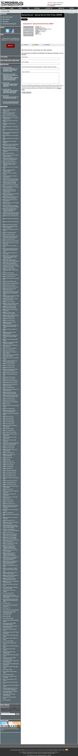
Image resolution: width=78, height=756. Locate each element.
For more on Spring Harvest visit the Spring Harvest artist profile (11, 102)
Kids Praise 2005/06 (9, 379)
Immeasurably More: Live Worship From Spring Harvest (10, 159)
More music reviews (7, 17)
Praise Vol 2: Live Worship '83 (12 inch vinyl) (10, 582)
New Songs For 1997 (9, 474)
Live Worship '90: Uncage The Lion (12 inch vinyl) (10, 543)
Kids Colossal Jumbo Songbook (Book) (9, 333)
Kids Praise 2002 (8, 420)
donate (71, 8)
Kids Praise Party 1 (9, 367)
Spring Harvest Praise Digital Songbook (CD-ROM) (9, 182)
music (19, 8)
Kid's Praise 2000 (8, 447)
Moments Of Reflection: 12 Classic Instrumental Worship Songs (10, 326)
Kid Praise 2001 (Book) (8, 641)
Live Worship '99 (8, 452)
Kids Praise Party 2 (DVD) (10, 184)
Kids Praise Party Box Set (10, 287)
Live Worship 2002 (8, 421)
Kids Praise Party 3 (9, 318)
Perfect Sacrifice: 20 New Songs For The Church (10, 299)
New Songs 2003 (7, 614)
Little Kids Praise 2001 (9, 432)
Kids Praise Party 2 (9, 350)
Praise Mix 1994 (8, 500)
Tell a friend (46, 44)
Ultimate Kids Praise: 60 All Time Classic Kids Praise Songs (10, 396)
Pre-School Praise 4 (9, 301)
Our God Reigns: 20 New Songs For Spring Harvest (10, 370)
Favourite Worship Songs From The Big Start (10, 227)
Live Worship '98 (8, 466)
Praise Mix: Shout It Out (10, 480)
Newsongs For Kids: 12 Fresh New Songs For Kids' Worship (10, 164)
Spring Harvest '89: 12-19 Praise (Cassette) (10, 551)
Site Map (55, 750)
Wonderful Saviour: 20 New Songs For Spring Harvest (10, 316)
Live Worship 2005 (8, 387)
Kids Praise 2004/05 (9, 400)
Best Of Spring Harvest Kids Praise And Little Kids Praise (11, 443)
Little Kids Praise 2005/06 (10, 380)
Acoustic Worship (8, 272)
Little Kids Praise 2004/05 (10, 401)
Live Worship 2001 (8, 430)
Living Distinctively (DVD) (10, 274)
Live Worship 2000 (8, 446)
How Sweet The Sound (9, 348)
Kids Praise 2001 (8, 428)
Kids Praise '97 (8, 468)
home (3, 8)
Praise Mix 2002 (8, 416)
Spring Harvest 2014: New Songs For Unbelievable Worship (10, 179)
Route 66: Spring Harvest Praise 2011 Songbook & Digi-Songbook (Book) (10, 257)
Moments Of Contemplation (10, 283)
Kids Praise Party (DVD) (10, 224)
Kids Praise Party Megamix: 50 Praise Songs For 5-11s (10, 145)
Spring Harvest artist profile (9, 23)
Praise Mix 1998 (8, 464)
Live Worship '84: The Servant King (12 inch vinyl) (9, 579)
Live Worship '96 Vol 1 (9, 482)
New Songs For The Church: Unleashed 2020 (9, 113)
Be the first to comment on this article (37, 50)
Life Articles (5, 21)
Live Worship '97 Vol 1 (9, 475)
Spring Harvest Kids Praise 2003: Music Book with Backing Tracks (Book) (10, 600)
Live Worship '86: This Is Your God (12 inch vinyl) (10, 573)
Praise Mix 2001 (6, 603)
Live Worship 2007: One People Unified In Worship (10, 361)
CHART (61, 2)
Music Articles (6, 19)
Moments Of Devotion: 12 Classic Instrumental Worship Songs (10, 336)
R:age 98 (6, 459)
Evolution (6, 403)
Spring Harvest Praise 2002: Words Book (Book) (9, 612)
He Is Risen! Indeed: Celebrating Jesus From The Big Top (10, 270)
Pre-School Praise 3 (9, 320)
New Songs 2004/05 (7, 669)
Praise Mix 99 (7, 457)
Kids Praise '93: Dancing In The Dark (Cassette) (10, 523)
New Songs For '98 (9, 463)
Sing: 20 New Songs (9, 377)
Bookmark (35, 44)
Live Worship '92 (8, 532)
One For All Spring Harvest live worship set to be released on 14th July (10, 97)
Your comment (26, 72)
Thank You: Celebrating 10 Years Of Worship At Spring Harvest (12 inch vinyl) (10, 558)
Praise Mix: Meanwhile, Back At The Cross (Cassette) (10, 538)
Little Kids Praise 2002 (8, 593)
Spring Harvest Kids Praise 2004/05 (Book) (9, 695)
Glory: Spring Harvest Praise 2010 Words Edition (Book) (10, 260)
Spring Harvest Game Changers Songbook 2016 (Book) (10, 148)
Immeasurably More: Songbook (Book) (9, 170)
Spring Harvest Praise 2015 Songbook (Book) (10, 156)
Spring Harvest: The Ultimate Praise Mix (9, 455)
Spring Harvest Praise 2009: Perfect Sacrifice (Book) (11, 296)
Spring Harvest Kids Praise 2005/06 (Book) (9, 652)
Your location (25, 62)
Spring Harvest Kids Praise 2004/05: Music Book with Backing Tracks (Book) (11, 596)
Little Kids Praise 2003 (8, 618)
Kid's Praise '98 (8, 461)
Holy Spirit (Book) (8, 153)
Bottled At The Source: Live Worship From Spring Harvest (10, 197)
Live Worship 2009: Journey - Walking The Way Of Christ (11, 304)
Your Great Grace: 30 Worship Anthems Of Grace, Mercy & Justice (9, 191)
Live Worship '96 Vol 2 (9, 484)
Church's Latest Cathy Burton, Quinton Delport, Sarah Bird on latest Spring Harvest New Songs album (10, 91)
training (36, 8)
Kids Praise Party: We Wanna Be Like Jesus (9, 289)
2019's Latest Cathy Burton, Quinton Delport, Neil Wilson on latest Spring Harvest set (10, 84)
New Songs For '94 (9, 503)
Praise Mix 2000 (6, 700)
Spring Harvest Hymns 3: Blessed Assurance (10, 385)
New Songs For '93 (9, 520)
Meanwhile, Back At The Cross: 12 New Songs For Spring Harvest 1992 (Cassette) (10, 526)
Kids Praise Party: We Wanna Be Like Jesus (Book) (9, 307)
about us (60, 8)
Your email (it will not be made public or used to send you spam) (39, 67)
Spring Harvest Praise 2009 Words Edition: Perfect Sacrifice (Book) (10, 293)
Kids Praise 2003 (7, 616)
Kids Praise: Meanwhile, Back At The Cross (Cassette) (10, 535)
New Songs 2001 (8, 423)
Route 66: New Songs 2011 (10, 241)
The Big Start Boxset (9, 161)
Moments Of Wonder (9, 285)
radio (11, 8)
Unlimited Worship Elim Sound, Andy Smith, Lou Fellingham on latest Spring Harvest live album (10, 69)
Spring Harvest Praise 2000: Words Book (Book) (9, 658)
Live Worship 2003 (8, 408)
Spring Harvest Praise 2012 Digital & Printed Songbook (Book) (11, 213)
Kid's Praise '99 (6, 608)
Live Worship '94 (8, 501)
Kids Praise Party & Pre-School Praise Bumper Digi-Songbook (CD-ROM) (10, 210)
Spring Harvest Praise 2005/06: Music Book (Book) (10, 627)
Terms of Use (61, 750)
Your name (25, 57)
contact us (48, 8)
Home (8, 11)
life (27, 8)
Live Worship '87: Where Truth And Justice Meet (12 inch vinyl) (10, 569)
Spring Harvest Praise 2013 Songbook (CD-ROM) (10, 194)
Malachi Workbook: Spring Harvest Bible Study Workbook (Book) (10, 250)
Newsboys (52, 5)
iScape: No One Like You (10, 372)
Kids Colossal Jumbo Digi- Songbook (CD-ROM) (10, 343)
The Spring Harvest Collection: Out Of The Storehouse (11, 530)
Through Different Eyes (9, 281)
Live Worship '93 (8, 512)
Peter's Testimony (57, 4)
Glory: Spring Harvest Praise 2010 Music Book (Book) (10, 263)
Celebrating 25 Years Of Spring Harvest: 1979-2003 (10, 588)
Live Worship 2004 (8, 398)
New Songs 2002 (8, 418)
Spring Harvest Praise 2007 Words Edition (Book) (10, 355)
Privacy (50, 750)
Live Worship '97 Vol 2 (9, 472)
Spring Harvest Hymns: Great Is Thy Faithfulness (9, 411)
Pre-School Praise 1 (9, 365)
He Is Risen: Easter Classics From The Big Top (9, 313)
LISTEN (49, 2)
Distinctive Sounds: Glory (10, 382)
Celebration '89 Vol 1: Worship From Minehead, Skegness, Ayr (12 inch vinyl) (9, 554)
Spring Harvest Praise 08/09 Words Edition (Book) (9, 624)
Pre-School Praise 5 (9, 276)
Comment (25, 44)
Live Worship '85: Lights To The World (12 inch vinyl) (10, 576)
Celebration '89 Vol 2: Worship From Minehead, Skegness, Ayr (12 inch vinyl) (9, 547)
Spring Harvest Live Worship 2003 (11, 609)
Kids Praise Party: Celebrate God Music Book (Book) (11, 266)
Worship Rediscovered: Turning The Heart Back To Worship (10, 689)
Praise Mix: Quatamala (9, 470)
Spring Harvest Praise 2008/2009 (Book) (9, 323)
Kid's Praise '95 (8, 489)
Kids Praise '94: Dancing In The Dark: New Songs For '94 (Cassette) (10, 506)
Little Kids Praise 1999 (8, 674)
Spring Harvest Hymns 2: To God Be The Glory (11, 390)
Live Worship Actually (9, 232)
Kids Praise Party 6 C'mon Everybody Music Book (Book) (10, 237)
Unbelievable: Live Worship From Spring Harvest (10, 187)
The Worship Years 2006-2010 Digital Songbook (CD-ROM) (10, 206)
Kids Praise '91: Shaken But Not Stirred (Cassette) (11, 540)
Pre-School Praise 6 (9, 239)
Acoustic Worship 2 (9, 234)
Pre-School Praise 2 (9, 363)
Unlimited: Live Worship (10, 115)
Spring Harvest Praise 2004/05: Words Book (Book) (9, 393)
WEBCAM (55, 2)
